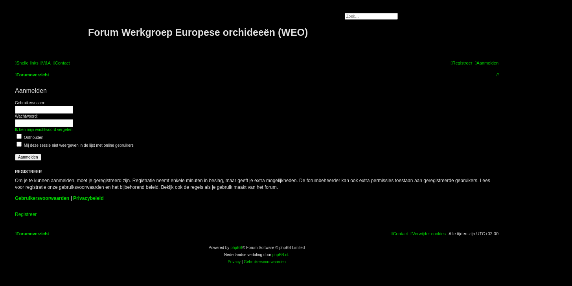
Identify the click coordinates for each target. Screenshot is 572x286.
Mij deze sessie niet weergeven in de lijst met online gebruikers (75, 145)
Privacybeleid (88, 198)
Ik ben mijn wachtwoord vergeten (43, 129)
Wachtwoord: (26, 116)
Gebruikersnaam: (30, 103)
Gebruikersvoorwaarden (42, 198)
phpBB (236, 247)
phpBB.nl (280, 255)
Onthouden (30, 137)
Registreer (26, 214)
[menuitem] (45, 63)
